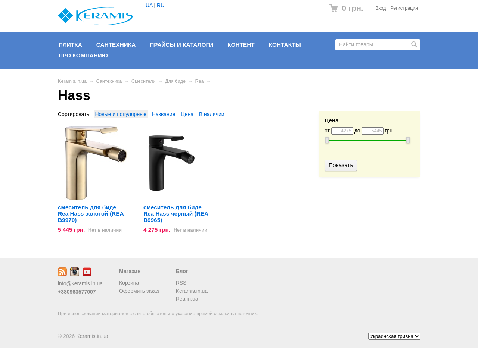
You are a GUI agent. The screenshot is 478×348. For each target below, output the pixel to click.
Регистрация (404, 8)
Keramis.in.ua (72, 81)
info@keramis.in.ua (80, 283)
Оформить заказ (139, 291)
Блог (182, 271)
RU (160, 5)
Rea (199, 81)
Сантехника (116, 44)
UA (149, 5)
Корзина (129, 283)
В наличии (211, 114)
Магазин (129, 271)
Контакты (285, 44)
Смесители (143, 81)
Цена (187, 114)
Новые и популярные (120, 114)
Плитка (70, 44)
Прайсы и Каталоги (181, 44)
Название (164, 114)
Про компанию (83, 55)
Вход (380, 8)
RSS (181, 283)
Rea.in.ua (187, 299)
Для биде (175, 81)
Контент (241, 44)
